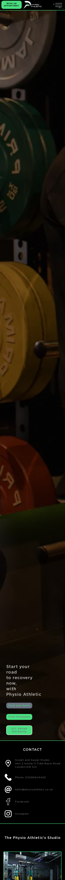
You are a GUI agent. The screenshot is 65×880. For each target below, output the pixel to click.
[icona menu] (58, 5)
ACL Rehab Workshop (19, 730)
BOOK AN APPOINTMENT (11, 4)
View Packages (19, 716)
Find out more (19, 705)
